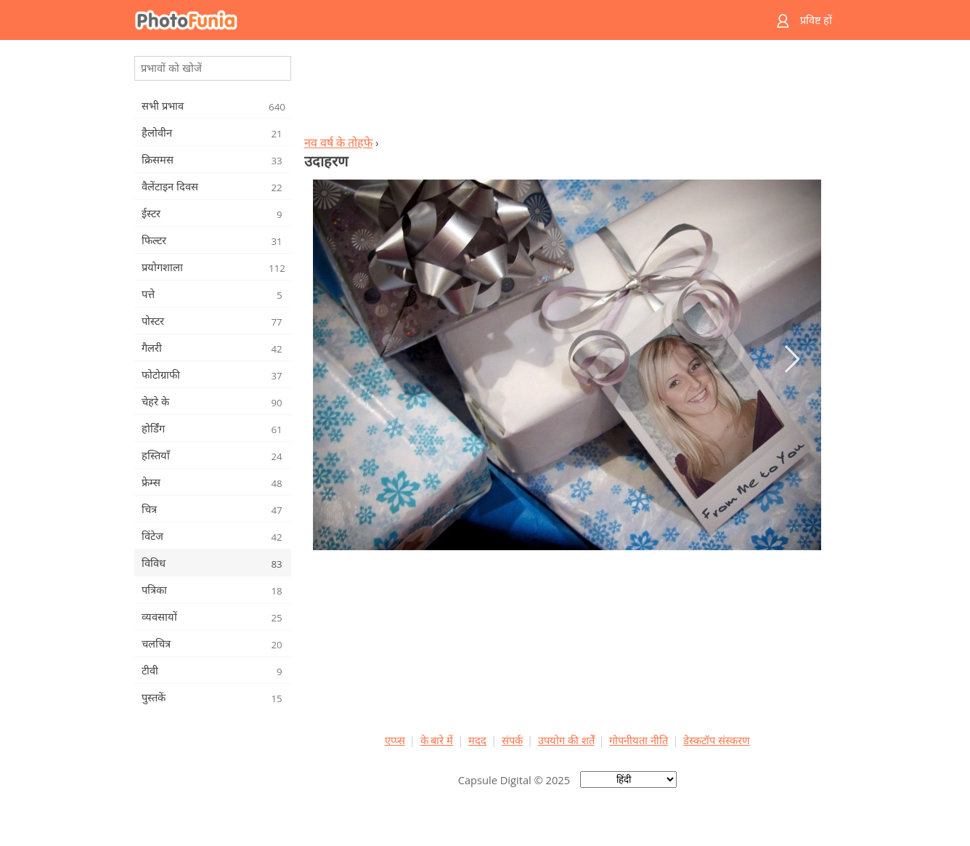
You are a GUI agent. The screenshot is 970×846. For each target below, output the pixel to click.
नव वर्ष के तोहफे (338, 142)
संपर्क (512, 740)
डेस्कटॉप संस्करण (716, 740)
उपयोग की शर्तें (566, 740)
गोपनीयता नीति (638, 740)
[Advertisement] (567, 91)
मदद (477, 740)
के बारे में (437, 740)
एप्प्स (395, 740)
